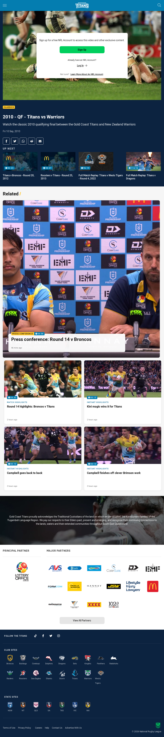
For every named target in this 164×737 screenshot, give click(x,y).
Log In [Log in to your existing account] (82, 65)
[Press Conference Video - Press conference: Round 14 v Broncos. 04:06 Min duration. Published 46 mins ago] (81, 279)
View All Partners (82, 620)
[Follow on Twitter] (50, 636)
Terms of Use (9, 727)
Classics (9, 107)
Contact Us (57, 727)
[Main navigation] (5, 5)
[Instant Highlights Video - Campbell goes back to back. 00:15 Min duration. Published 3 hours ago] (42, 458)
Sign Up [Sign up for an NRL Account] (82, 49)
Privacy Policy (24, 727)
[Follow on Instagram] (58, 636)
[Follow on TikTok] (35, 636)
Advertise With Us (73, 727)
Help (47, 727)
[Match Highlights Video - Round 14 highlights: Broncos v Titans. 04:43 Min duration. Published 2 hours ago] (42, 392)
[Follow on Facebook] (43, 636)
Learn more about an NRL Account (87, 74)
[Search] (159, 5)
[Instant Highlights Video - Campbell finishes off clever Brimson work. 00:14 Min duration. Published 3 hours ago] (122, 458)
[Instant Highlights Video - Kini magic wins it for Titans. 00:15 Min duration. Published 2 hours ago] (122, 392)
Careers (38, 727)
